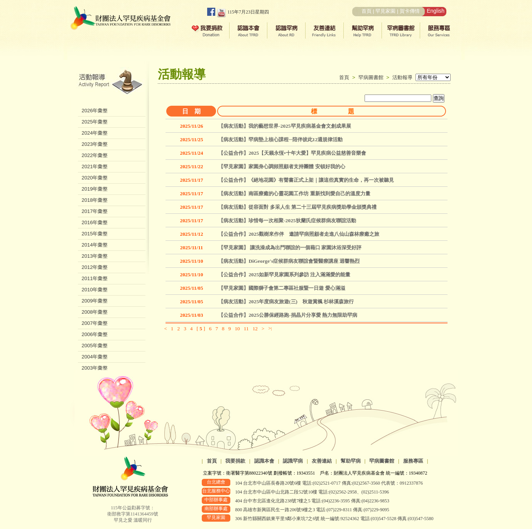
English (435, 11)
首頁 (366, 11)
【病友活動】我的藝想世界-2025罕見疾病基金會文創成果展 (284, 126)
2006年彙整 (95, 334)
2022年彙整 (95, 155)
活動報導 (402, 77)
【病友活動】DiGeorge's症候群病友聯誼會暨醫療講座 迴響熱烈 (289, 261)
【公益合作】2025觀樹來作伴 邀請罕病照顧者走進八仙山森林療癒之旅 (298, 234)
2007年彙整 (95, 323)
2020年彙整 (95, 178)
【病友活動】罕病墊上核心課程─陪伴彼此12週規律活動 (280, 139)
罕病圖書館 (372, 77)
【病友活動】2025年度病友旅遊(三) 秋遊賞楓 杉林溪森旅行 (286, 301)
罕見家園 (385, 11)
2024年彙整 (95, 133)
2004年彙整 (95, 357)
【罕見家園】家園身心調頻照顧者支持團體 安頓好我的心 (281, 166)
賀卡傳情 (410, 11)
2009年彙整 (95, 301)
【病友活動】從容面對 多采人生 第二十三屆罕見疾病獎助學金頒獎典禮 (297, 207)
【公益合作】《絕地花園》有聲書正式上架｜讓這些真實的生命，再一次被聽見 (306, 180)
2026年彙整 (95, 110)
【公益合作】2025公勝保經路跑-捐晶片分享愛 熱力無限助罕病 (287, 315)
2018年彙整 (95, 200)
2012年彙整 (95, 267)
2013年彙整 (95, 256)
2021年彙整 (95, 166)
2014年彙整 (95, 245)
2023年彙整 (95, 144)
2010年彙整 (95, 289)
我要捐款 (235, 461)
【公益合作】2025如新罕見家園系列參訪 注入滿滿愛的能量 (284, 274)
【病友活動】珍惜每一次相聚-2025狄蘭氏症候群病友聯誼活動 (287, 220)
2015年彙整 (95, 234)
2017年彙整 (95, 211)
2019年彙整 (95, 189)
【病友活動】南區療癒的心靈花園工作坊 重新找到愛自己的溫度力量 (294, 193)
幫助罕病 (351, 461)
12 (255, 328)
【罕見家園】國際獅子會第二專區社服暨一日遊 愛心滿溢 (281, 288)
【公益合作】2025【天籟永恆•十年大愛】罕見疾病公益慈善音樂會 (292, 153)
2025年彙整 (95, 122)
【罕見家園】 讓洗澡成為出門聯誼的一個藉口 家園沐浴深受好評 (289, 247)
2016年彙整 (95, 222)
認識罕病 (293, 461)
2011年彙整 (95, 278)
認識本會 (264, 461)
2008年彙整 (95, 312)
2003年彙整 (95, 368)
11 (246, 328)
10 (237, 328)
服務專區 (413, 461)
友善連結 (322, 461)
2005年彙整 (95, 345)
